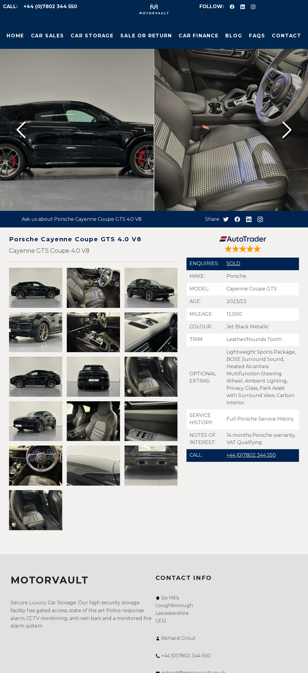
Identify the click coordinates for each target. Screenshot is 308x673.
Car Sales (47, 36)
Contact (286, 36)
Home (15, 36)
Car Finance (199, 36)
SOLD (233, 263)
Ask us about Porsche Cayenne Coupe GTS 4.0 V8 (82, 219)
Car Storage (92, 36)
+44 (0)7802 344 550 (50, 6)
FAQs (257, 36)
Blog (233, 36)
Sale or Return (146, 36)
